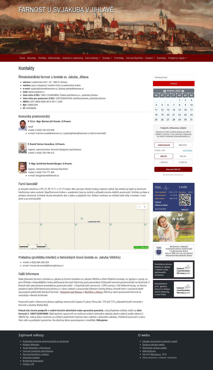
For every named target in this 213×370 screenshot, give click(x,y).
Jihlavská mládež (31, 357)
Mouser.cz (156, 354)
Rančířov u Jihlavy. (94, 292)
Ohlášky (42, 57)
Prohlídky (119, 57)
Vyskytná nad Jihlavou (71, 292)
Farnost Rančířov (134, 57)
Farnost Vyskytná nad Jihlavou (38, 351)
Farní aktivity (91, 57)
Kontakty (161, 57)
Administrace (149, 351)
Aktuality (31, 57)
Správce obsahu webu (153, 344)
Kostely (106, 57)
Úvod (22, 57)
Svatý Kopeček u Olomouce (36, 347)
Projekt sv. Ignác (176, 57)
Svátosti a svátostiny (72, 57)
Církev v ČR (28, 364)
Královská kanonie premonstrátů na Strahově (46, 341)
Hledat (173, 83)
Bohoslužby (54, 57)
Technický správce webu (154, 347)
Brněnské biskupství (33, 360)
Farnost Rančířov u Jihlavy (36, 354)
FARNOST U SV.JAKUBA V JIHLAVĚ (66, 8)
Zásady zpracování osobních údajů (159, 341)
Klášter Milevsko (31, 344)
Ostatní (149, 57)
